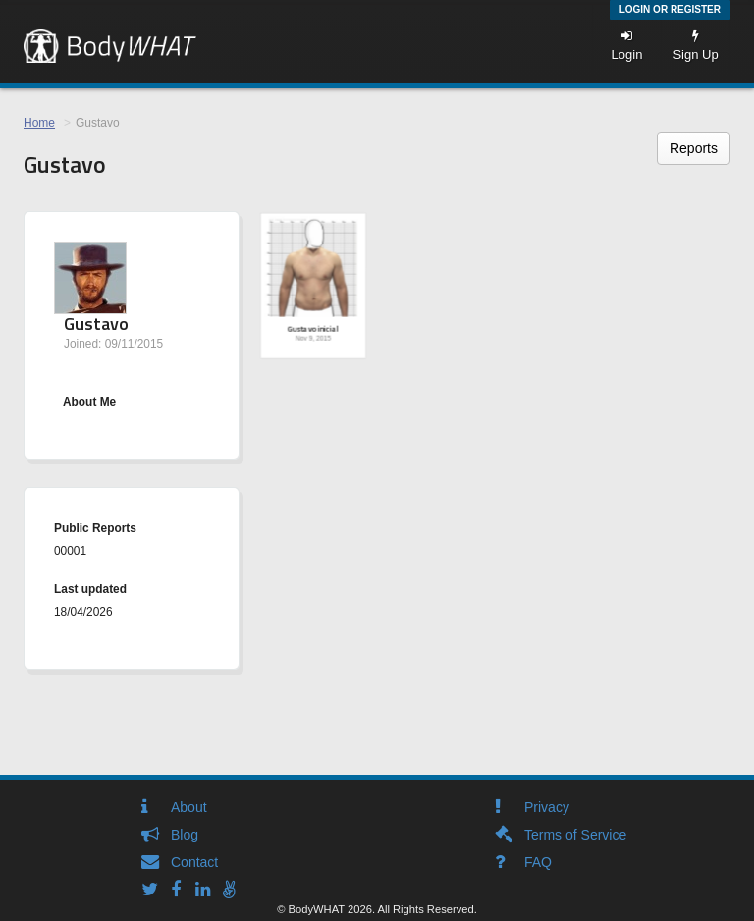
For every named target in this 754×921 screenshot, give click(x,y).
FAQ (538, 862)
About (189, 807)
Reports (694, 148)
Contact (194, 862)
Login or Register (670, 9)
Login (627, 45)
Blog (184, 834)
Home (39, 123)
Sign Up (695, 45)
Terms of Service (575, 834)
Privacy (546, 807)
